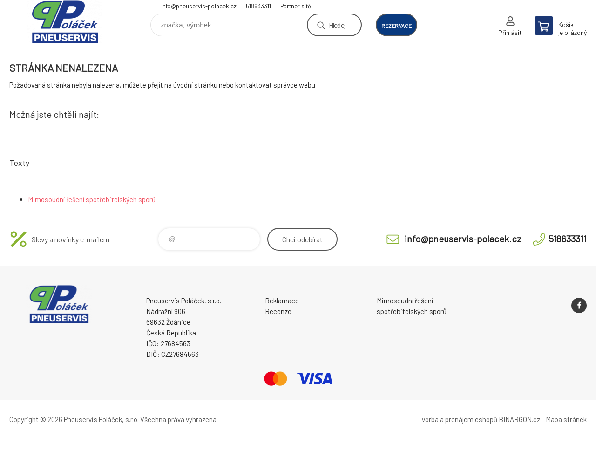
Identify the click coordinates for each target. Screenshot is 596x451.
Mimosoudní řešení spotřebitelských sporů (92, 199)
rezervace (396, 25)
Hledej (337, 24)
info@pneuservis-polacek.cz (199, 6)
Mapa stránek (566, 419)
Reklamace (282, 300)
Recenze (278, 311)
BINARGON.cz (519, 419)
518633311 (258, 6)
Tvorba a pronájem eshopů (457, 419)
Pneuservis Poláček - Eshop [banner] (65, 21)
